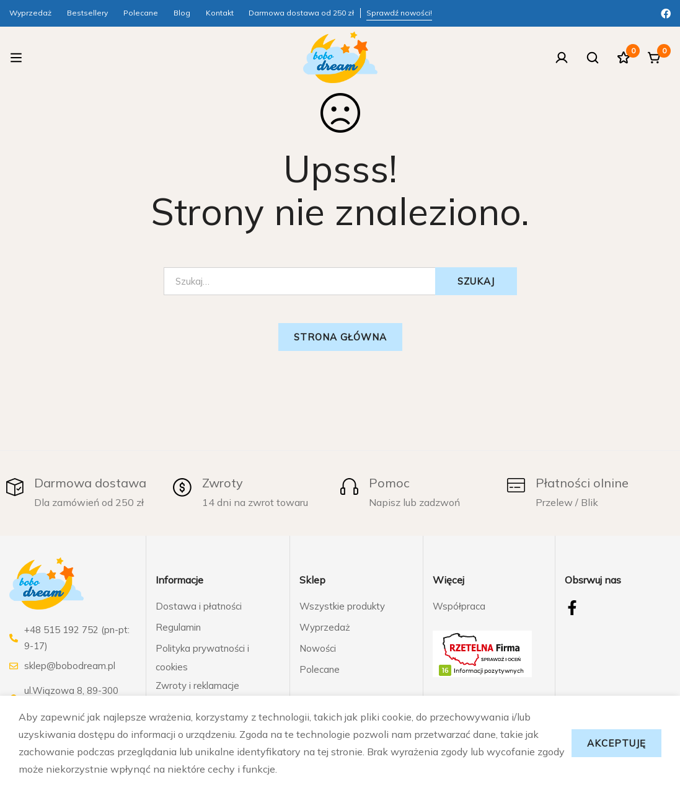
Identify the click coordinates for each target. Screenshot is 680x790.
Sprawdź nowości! (399, 12)
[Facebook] (666, 12)
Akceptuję (616, 743)
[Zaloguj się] (561, 57)
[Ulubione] (623, 57)
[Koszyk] (654, 57)
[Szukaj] (592, 57)
